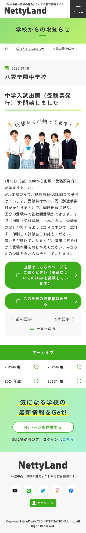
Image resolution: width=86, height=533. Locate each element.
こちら (68, 439)
